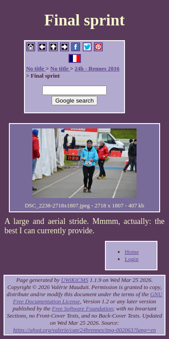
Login (131, 259)
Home (132, 251)
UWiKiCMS (74, 280)
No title (35, 68)
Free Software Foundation (82, 308)
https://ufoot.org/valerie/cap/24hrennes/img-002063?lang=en (84, 330)
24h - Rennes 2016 (97, 68)
